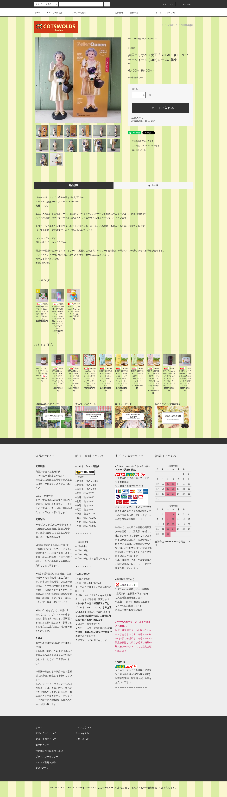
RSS (38, 768)
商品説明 (74, 185)
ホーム (38, 13)
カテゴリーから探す (53, 13)
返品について (137, 118)
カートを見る (82, 733)
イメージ (153, 185)
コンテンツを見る (76, 13)
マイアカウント (83, 727)
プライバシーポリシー (47, 756)
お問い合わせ (82, 739)
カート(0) (184, 4)
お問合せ (121, 13)
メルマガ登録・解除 (46, 762)
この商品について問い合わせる (143, 145)
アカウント (166, 4)
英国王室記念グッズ (150, 39)
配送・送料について (46, 739)
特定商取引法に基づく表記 (143, 121)
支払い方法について (46, 733)
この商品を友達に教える (140, 141)
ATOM (45, 768)
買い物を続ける (137, 150)
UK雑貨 (138, 39)
